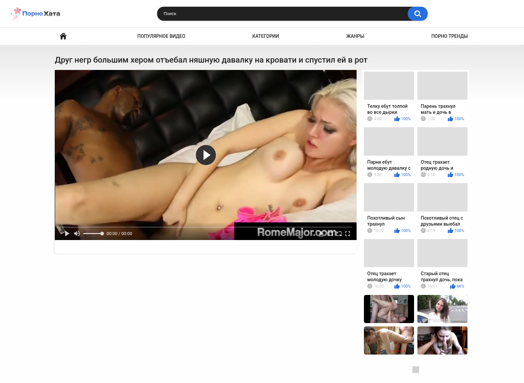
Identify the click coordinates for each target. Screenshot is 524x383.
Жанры (355, 36)
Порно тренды (449, 36)
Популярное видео (161, 36)
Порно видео (63, 36)
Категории (265, 36)
